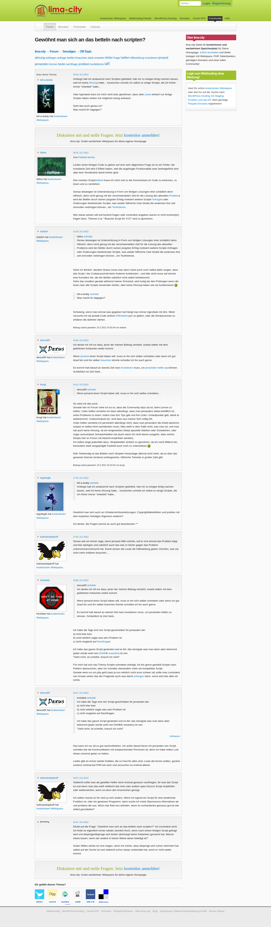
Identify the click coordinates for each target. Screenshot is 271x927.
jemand (163, 57)
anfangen (51, 57)
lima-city (40, 51)
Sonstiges (69, 51)
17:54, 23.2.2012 (81, 537)
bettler (71, 57)
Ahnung (93, 82)
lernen (53, 64)
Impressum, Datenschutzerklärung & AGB (183, 911)
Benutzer (63, 26)
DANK (102, 653)
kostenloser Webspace (113, 18)
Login (206, 3)
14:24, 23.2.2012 (81, 231)
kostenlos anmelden (141, 135)
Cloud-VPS (199, 18)
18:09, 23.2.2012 (81, 580)
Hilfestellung (123, 315)
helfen (125, 57)
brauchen (81, 57)
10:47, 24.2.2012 (81, 822)
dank (91, 57)
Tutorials (95, 26)
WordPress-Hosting (166, 18)
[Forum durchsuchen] (190, 3)
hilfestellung (137, 57)
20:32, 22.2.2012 (81, 153)
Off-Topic (85, 51)
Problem (174, 195)
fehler (109, 57)
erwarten (99, 57)
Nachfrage (103, 641)
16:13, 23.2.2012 (81, 384)
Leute (148, 94)
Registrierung (221, 3)
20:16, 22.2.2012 (81, 74)
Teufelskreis (119, 207)
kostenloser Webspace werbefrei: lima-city (72, 11)
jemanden (42, 64)
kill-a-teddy (46, 79)
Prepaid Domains (198, 103)
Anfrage (156, 199)
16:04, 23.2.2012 (81, 340)
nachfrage (72, 64)
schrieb (88, 236)
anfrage (61, 57)
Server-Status (217, 911)
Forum (49, 26)
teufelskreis (97, 64)
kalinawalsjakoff (49, 536)
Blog (155, 911)
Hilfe (227, 18)
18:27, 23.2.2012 (81, 693)
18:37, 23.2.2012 (81, 778)
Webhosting (53, 911)
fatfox (43, 152)
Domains (185, 18)
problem (84, 64)
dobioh (44, 231)
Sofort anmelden (209, 52)
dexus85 (45, 340)
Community (215, 18)
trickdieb (45, 580)
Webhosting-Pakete (140, 18)
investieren (151, 57)
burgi (43, 384)
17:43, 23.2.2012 (81, 478)
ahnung (40, 57)
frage (117, 57)
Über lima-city (142, 911)
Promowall (79, 26)
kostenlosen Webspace (50, 567)
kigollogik (45, 477)
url (107, 63)
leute (61, 64)
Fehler (82, 157)
